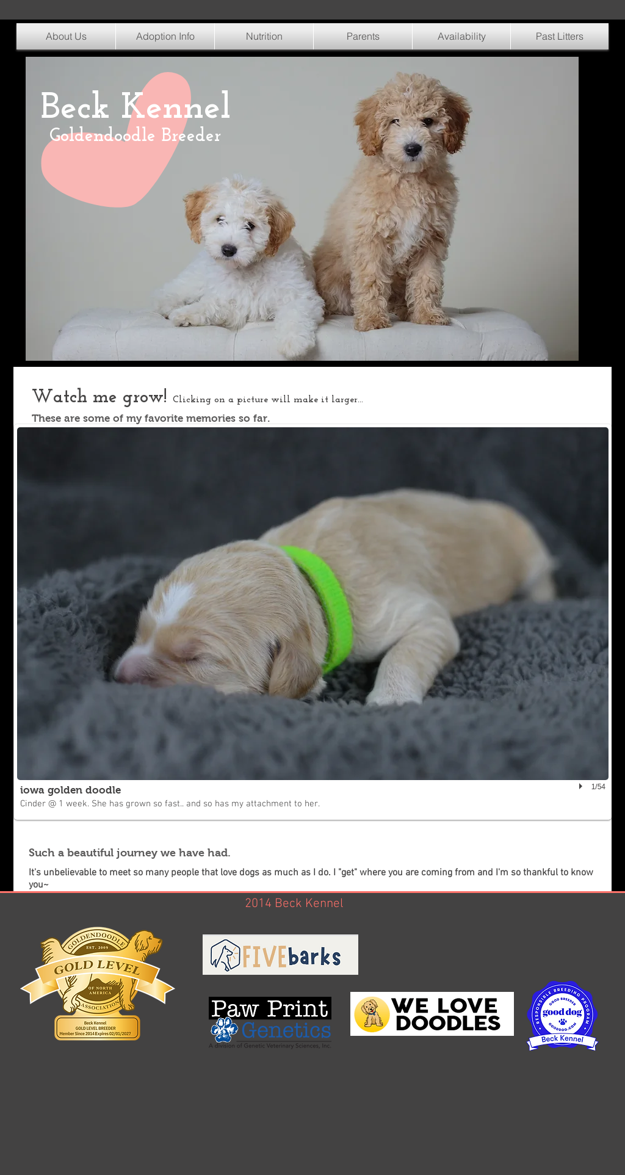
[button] (264, 36)
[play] (582, 786)
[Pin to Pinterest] (53, 304)
